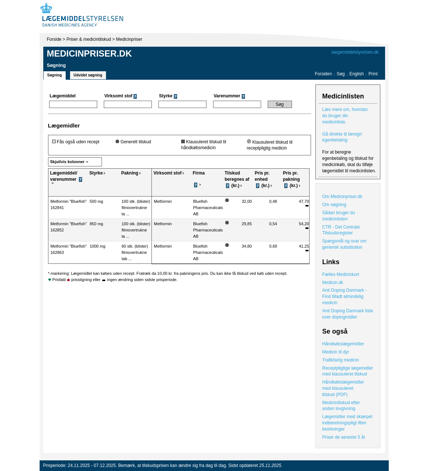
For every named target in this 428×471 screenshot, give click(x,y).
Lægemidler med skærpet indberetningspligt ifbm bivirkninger (347, 423)
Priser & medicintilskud (88, 39)
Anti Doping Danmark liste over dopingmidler (347, 314)
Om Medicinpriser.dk (342, 196)
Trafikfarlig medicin (340, 360)
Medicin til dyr (335, 352)
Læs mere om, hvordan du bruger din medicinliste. (345, 116)
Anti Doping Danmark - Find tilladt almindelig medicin (344, 296)
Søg (341, 73)
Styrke (96, 173)
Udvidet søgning (88, 75)
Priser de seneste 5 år (343, 437)
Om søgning (334, 204)
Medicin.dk (332, 282)
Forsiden (323, 73)
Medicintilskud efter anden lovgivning (341, 405)
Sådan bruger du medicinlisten (338, 216)
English (357, 73)
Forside (54, 39)
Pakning (130, 173)
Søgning (54, 75)
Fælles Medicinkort (340, 274)
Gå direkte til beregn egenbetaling (342, 137)
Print (373, 73)
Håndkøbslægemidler (343, 343)
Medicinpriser (129, 39)
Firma (199, 173)
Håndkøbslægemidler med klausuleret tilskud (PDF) (343, 388)
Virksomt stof (168, 173)
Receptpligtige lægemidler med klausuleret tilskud (347, 371)
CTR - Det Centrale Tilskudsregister (341, 230)
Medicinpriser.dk (89, 53)
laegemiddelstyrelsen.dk (355, 52)
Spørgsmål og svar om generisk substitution (344, 244)
